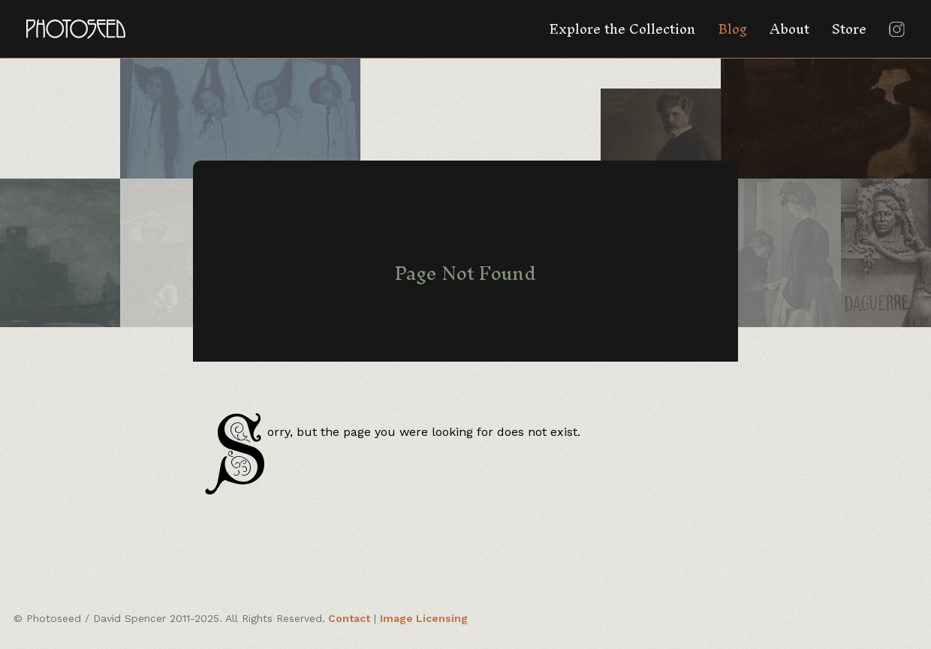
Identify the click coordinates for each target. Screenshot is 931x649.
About (789, 29)
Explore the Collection (622, 29)
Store (849, 29)
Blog (732, 29)
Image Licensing (424, 618)
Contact (349, 618)
